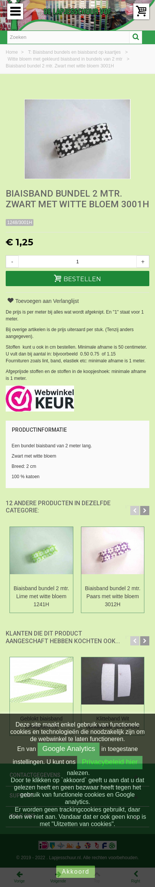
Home (12, 52)
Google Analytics (68, 749)
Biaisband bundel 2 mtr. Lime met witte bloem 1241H (41, 596)
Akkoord (76, 871)
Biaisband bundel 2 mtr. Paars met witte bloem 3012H (113, 596)
